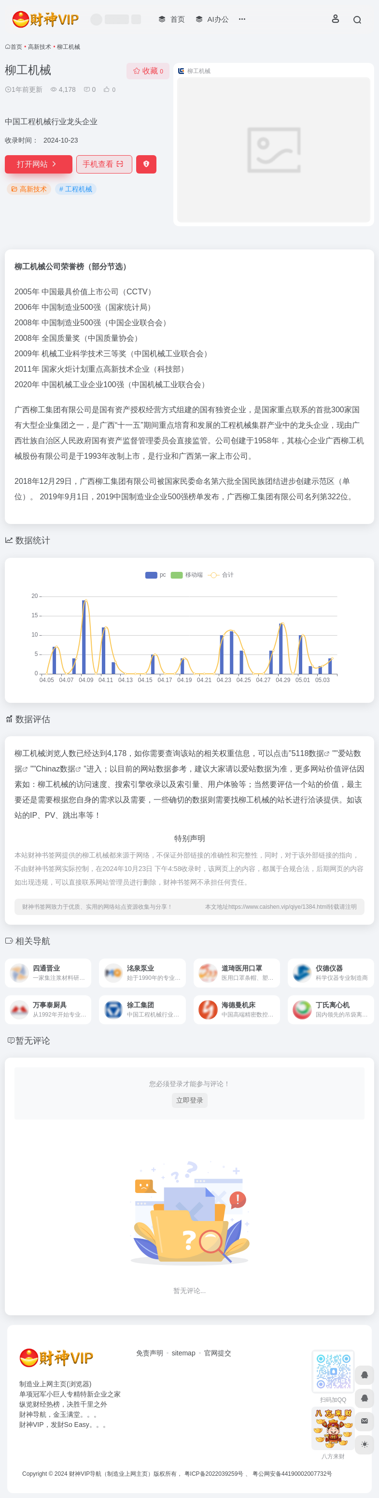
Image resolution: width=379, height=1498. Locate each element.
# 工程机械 (75, 189)
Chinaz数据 (55, 769)
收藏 (148, 71)
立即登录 (189, 1100)
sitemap (184, 1353)
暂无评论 (32, 1041)
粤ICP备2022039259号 (214, 1473)
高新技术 (39, 47)
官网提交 (217, 1353)
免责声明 (149, 1353)
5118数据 (308, 753)
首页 (16, 47)
